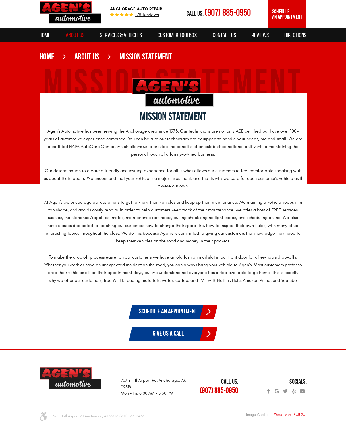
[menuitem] (45, 35)
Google (277, 389)
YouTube (302, 389)
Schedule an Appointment (287, 14)
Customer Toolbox (177, 35)
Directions (295, 35)
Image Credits (257, 414)
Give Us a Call (168, 333)
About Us (75, 35)
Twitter (285, 389)
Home (45, 35)
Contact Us (224, 35)
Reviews (260, 35)
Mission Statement (145, 56)
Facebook (268, 389)
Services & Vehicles (121, 35)
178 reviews (147, 15)
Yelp (294, 389)
